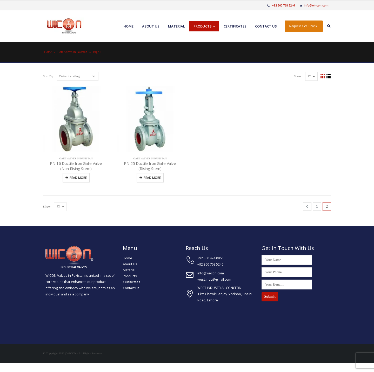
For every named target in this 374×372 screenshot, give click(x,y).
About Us (130, 264)
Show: (298, 76)
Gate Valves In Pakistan (72, 52)
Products (202, 26)
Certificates (235, 26)
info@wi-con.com (314, 5)
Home (128, 26)
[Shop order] (77, 76)
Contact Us (131, 288)
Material (176, 26)
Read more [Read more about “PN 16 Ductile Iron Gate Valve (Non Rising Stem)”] (78, 177)
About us (150, 26)
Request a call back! (303, 26)
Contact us (266, 26)
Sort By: (48, 76)
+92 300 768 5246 (281, 5)
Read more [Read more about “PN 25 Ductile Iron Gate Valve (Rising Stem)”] (152, 177)
